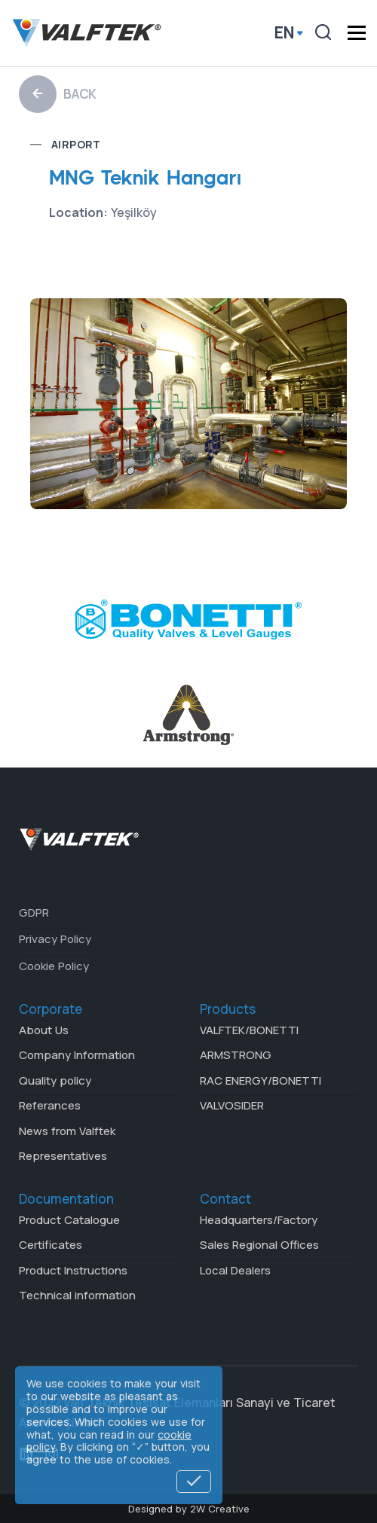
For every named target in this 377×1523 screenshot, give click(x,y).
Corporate (50, 1009)
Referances (50, 1105)
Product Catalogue (69, 1220)
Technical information (77, 1295)
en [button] (284, 33)
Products (228, 1009)
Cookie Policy (54, 966)
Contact (225, 1198)
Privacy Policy (55, 939)
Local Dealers (235, 1270)
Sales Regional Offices (259, 1245)
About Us (44, 1030)
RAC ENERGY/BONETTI (260, 1080)
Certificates (50, 1245)
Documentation (66, 1198)
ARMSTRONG (235, 1055)
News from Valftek (67, 1131)
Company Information (77, 1055)
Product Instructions (73, 1270)
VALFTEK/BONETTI (249, 1030)
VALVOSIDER (232, 1105)
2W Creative (220, 1508)
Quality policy (55, 1080)
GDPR (34, 912)
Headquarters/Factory (258, 1220)
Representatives (63, 1156)
